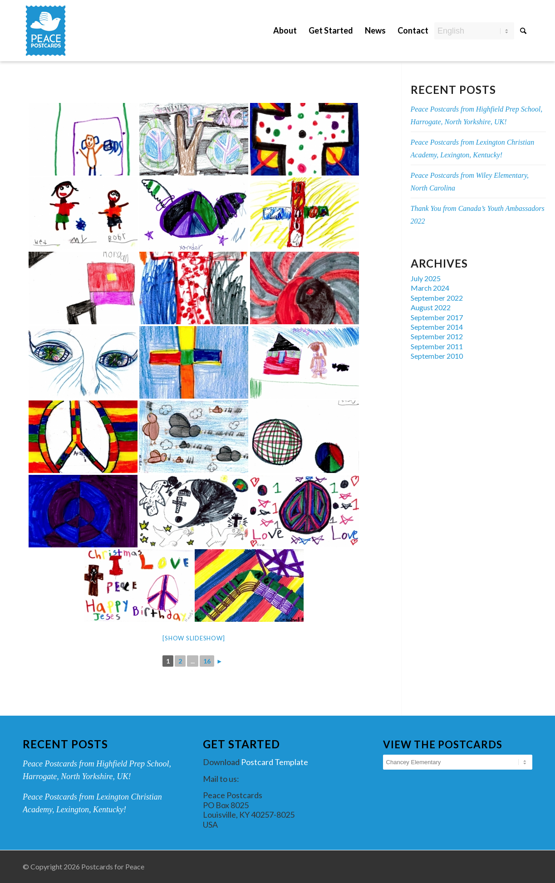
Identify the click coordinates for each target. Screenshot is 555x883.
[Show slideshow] (193, 638)
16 (207, 661)
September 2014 (437, 326)
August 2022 (431, 307)
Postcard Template (274, 762)
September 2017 (437, 317)
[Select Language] (474, 30)
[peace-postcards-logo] (46, 31)
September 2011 (437, 346)
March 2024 (430, 287)
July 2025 (426, 278)
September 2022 (437, 297)
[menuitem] (285, 24)
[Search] (523, 30)
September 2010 (437, 355)
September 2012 (437, 336)
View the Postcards (442, 744)
